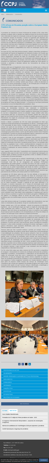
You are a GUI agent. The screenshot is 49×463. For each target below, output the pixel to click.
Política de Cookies (34, 461)
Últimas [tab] (4, 410)
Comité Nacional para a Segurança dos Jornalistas (15, 429)
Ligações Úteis (8, 388)
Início (2, 14)
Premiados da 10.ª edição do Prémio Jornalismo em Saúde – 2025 (19, 417)
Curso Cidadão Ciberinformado (10, 414)
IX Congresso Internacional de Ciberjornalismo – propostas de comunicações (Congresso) (22, 421)
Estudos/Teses (8, 394)
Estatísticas (7, 391)
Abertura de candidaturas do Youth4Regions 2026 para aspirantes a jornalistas (23, 425)
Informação (7, 385)
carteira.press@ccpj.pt (13, 450)
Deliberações (9, 14)
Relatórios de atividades (11, 397)
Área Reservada (24, 404)
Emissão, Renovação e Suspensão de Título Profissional (21, 376)
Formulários (8, 382)
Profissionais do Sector (11, 370)
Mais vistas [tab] (13, 410)
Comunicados (18, 14)
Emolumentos (8, 379)
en (2, 10)
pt (5, 10)
